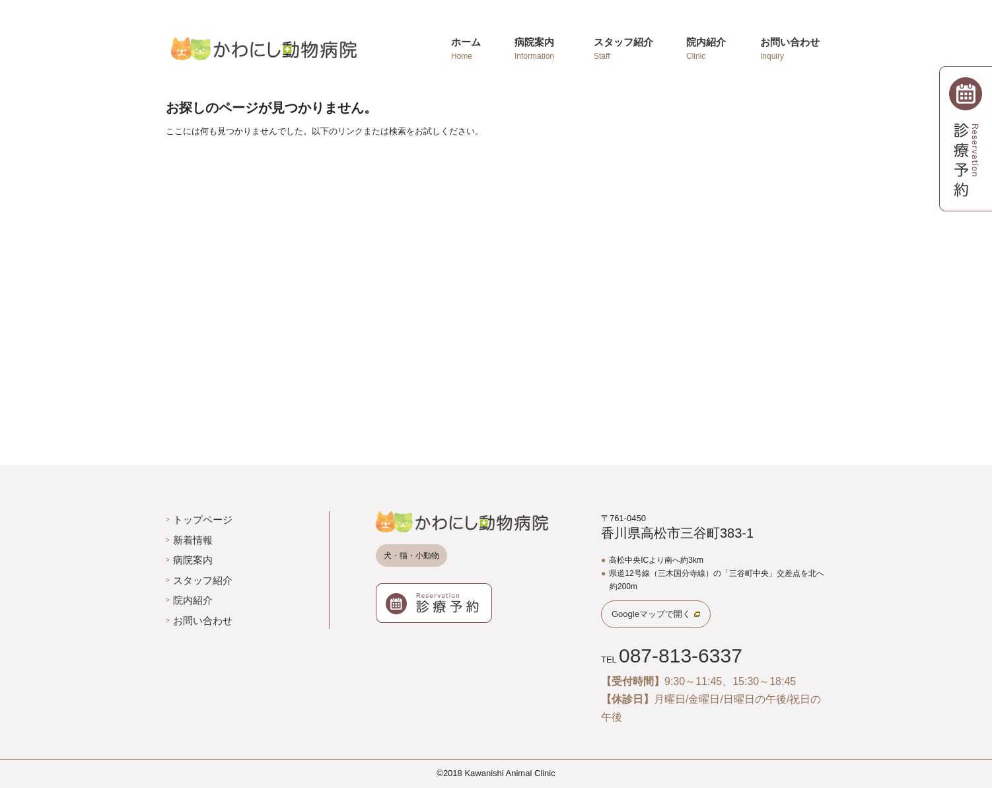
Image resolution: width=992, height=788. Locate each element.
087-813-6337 (680, 655)
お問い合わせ (202, 620)
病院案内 (193, 559)
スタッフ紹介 (202, 580)
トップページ (202, 519)
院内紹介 (193, 600)
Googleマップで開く (651, 614)
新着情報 (193, 540)
